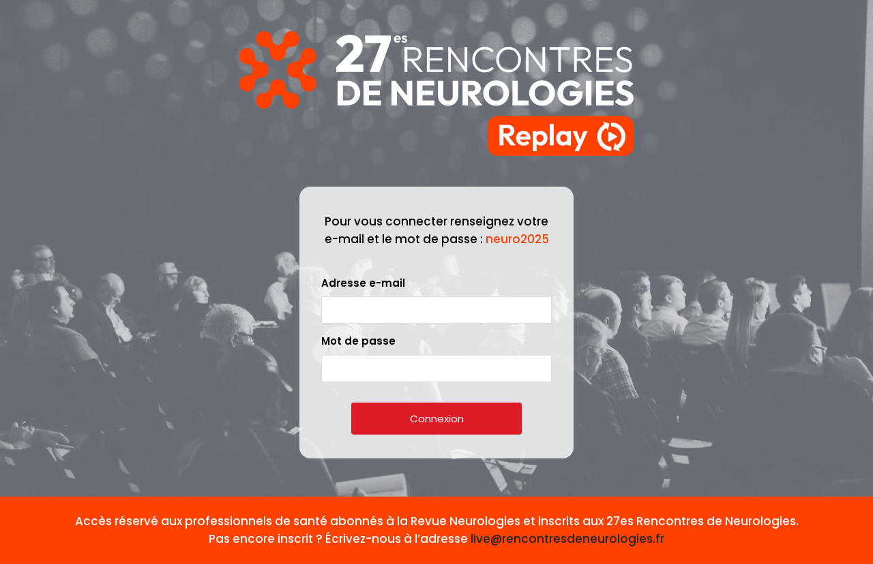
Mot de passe (358, 341)
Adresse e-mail (363, 283)
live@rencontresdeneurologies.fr (567, 539)
